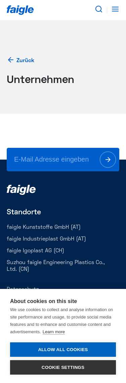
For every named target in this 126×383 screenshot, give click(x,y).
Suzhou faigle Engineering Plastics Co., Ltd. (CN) (56, 266)
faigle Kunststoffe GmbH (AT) (44, 227)
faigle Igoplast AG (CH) (35, 251)
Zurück (20, 60)
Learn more (54, 331)
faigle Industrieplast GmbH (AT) (46, 239)
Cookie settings (63, 367)
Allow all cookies (63, 349)
